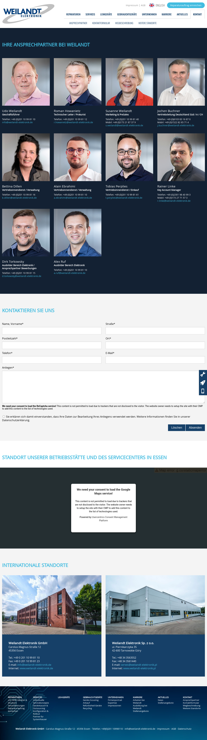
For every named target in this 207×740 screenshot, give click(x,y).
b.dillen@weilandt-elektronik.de (19, 197)
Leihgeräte (106, 14)
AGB (143, 5)
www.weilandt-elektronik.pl (139, 668)
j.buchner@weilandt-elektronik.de (175, 125)
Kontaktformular (101, 23)
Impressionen (114, 705)
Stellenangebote (141, 711)
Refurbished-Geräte (92, 705)
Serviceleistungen (16, 705)
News (160, 700)
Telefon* (7, 353)
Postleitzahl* (10, 338)
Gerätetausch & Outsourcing (40, 707)
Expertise (112, 702)
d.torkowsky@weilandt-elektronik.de (21, 276)
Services (90, 14)
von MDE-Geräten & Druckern (17, 701)
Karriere (167, 14)
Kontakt (197, 14)
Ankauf (86, 702)
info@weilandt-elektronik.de (17, 122)
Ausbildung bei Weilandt (140, 707)
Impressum (132, 5)
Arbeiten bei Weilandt (139, 701)
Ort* (108, 338)
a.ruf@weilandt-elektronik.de (69, 273)
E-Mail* (110, 353)
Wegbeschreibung (124, 23)
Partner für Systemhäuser (40, 718)
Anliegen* (8, 367)
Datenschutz (184, 728)
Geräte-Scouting (90, 700)
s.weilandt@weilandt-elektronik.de (124, 125)
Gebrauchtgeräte (127, 14)
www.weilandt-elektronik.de (36, 668)
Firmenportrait (115, 700)
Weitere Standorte (147, 23)
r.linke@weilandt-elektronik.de (174, 200)
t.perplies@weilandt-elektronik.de (124, 197)
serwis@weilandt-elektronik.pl (139, 665)
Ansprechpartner (78, 23)
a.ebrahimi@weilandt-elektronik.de (73, 197)
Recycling (87, 708)
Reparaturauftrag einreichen (186, 5)
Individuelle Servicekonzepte (41, 701)
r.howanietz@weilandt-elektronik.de (73, 122)
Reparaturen (73, 14)
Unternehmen (149, 14)
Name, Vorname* (12, 324)
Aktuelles (182, 14)
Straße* (110, 324)
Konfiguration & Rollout (40, 712)
